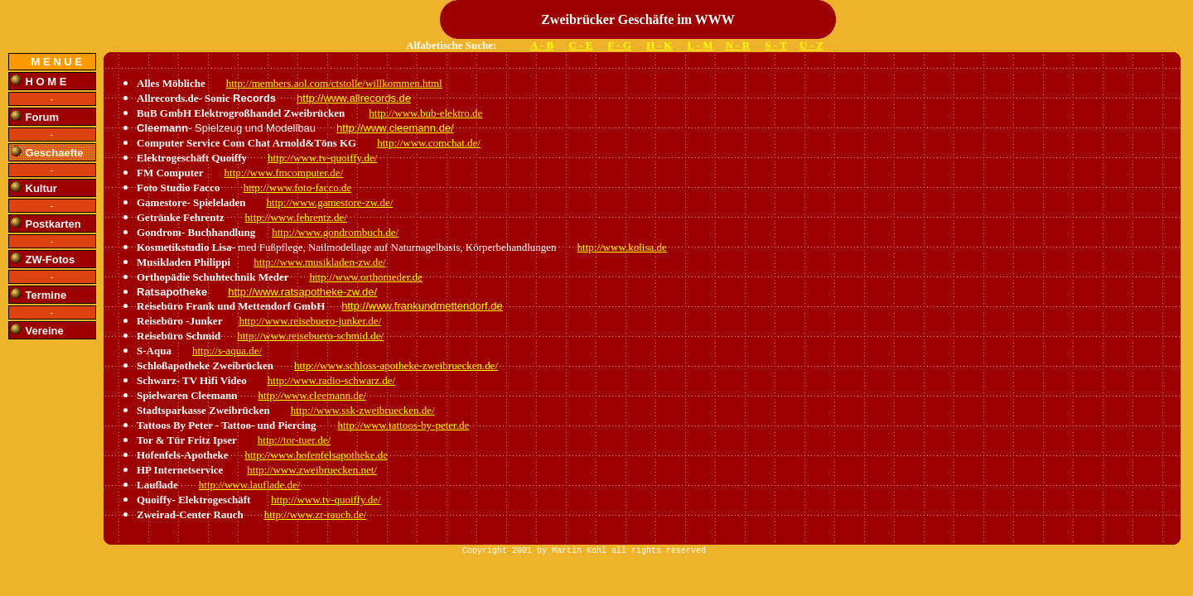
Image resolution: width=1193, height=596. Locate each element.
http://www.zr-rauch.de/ (315, 514)
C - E (580, 45)
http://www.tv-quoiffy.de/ (322, 157)
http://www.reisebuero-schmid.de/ (310, 335)
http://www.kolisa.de (622, 247)
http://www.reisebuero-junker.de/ (310, 321)
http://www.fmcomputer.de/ (284, 172)
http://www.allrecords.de (354, 98)
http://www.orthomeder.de (365, 277)
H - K (659, 45)
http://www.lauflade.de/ (250, 484)
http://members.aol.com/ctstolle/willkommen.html (334, 83)
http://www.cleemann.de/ (395, 128)
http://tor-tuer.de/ (294, 440)
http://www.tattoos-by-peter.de (403, 425)
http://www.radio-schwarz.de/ (331, 380)
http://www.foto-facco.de (298, 187)
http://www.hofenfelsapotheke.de (316, 455)
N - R (738, 45)
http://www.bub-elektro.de (425, 113)
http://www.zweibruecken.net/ (312, 470)
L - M (700, 45)
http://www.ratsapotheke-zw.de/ (302, 292)
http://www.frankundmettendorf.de (421, 306)
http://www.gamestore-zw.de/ (330, 202)
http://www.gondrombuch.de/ (335, 232)
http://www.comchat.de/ (429, 143)
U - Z (811, 45)
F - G (619, 45)
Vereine (45, 330)
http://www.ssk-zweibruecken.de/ (363, 410)
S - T (776, 45)
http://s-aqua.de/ (227, 350)
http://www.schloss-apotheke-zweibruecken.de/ (396, 365)
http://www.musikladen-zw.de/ (319, 262)
